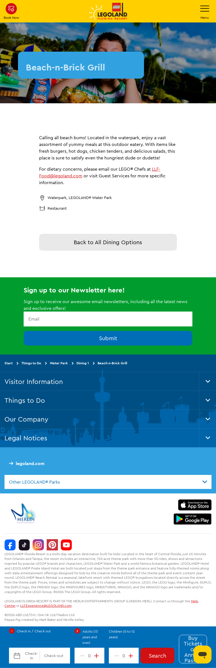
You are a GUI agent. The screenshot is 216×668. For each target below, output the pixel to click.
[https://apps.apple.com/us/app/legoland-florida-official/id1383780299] (195, 505)
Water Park (59, 363)
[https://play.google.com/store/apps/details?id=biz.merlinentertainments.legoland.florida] (193, 519)
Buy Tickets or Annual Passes (193, 649)
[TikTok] (24, 544)
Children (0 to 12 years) (122, 634)
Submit (108, 337)
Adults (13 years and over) (90, 637)
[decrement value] (81, 656)
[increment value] (97, 656)
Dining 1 (82, 363)
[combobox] (108, 482)
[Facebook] (10, 544)
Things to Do (31, 363)
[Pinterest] (52, 544)
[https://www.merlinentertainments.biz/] (24, 513)
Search (157, 655)
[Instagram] (38, 544)
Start (8, 363)
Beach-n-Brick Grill (112, 363)
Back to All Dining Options (108, 242)
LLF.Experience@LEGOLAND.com (45, 605)
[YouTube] (66, 544)
